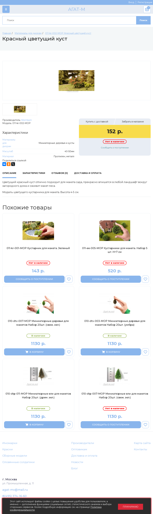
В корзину (34, 352)
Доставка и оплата (84, 455)
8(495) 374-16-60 (14, 496)
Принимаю (130, 506)
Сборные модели (14, 455)
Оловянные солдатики (18, 462)
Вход (131, 2)
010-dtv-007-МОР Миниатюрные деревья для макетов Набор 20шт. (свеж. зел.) (38, 323)
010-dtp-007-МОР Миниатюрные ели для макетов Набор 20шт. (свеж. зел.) (114, 395)
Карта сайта (142, 443)
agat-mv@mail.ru (15, 490)
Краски (7, 449)
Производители (82, 443)
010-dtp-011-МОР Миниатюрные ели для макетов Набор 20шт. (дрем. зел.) (38, 395)
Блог (74, 468)
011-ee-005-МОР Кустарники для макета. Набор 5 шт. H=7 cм (114, 250)
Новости (77, 462)
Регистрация (145, 2)
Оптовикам (79, 449)
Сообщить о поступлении (115, 147)
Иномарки (9, 443)
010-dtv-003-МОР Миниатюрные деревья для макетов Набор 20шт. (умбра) (114, 323)
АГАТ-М (76, 9)
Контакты (140, 449)
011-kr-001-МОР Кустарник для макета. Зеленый (38, 248)
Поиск (143, 20)
